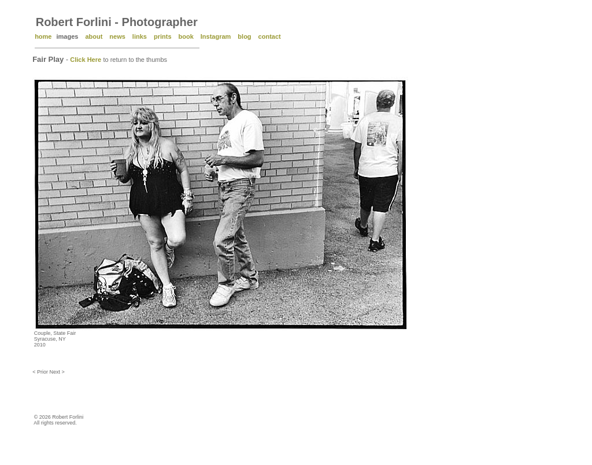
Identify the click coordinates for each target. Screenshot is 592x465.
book (186, 36)
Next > (56, 372)
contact (269, 36)
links (139, 36)
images (67, 36)
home (43, 36)
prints (163, 36)
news (117, 36)
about (93, 36)
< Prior (40, 372)
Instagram (216, 36)
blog (244, 36)
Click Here (85, 59)
